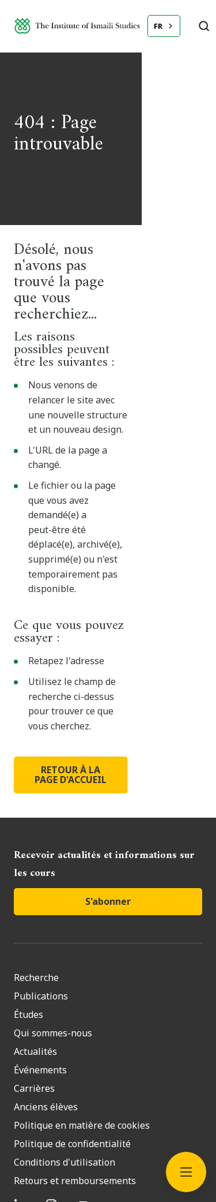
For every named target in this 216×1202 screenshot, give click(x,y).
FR (158, 26)
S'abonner (108, 731)
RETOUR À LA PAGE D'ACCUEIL (108, 609)
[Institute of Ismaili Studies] (77, 25)
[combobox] (163, 26)
